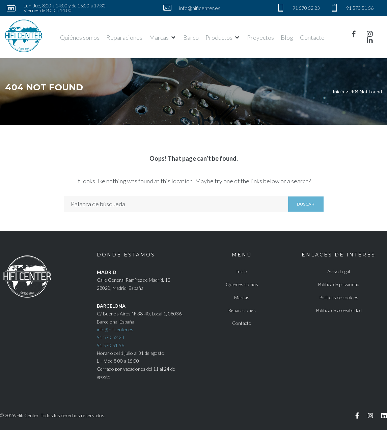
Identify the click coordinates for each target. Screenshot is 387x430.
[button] (163, 37)
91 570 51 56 (110, 345)
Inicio (338, 91)
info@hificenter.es (115, 329)
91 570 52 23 (110, 337)
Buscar (305, 204)
